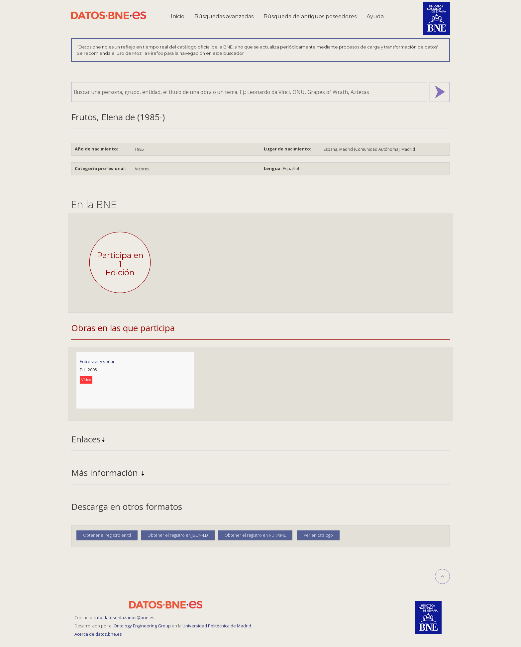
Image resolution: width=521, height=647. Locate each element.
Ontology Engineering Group (143, 626)
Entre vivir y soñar (97, 361)
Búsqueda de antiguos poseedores (310, 16)
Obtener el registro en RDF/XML (255, 535)
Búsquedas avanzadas (224, 16)
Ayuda (375, 16)
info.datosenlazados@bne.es (124, 617)
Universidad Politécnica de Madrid (216, 626)
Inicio (177, 16)
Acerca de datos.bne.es (98, 634)
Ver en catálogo (318, 535)
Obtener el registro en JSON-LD (178, 535)
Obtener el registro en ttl (107, 535)
